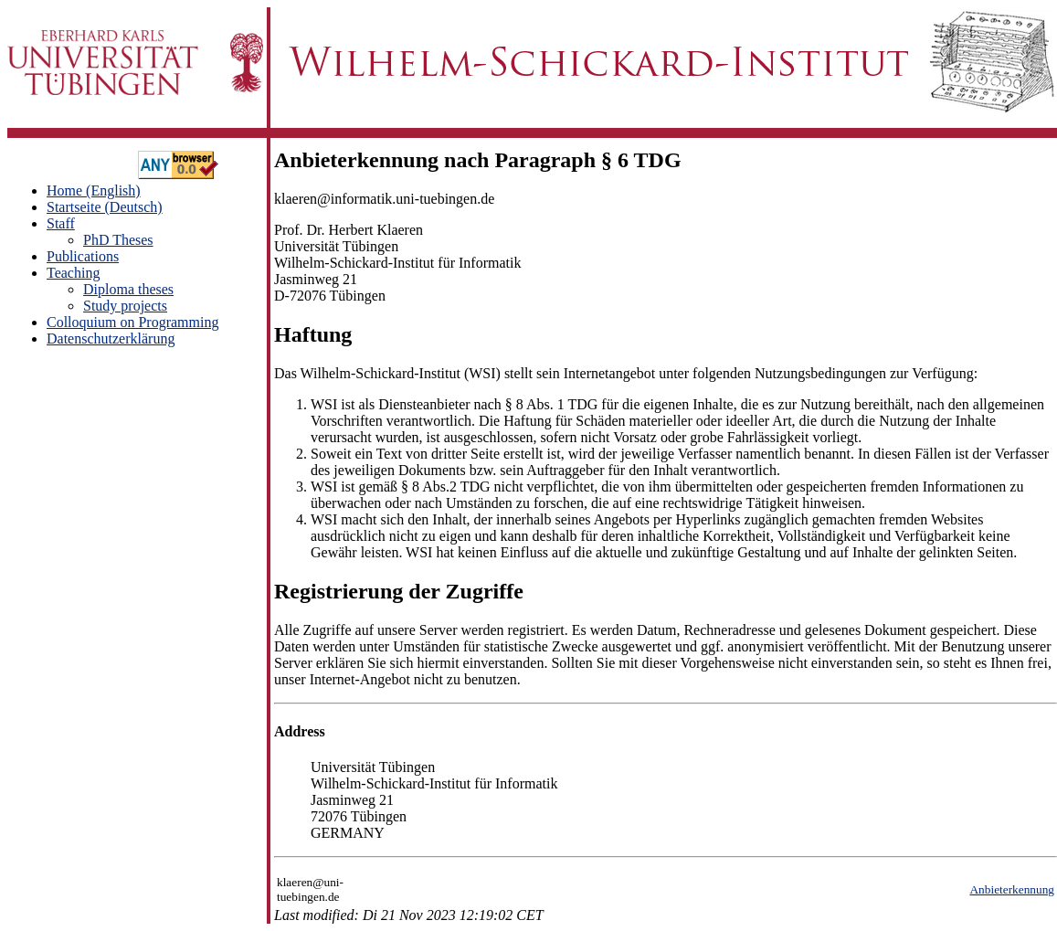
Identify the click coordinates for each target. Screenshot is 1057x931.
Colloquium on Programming (132, 322)
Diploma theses (128, 289)
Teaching (73, 272)
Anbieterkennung (1011, 889)
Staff (61, 223)
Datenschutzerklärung (110, 338)
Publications (83, 256)
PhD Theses (118, 240)
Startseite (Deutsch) (105, 207)
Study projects (125, 305)
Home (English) (94, 190)
